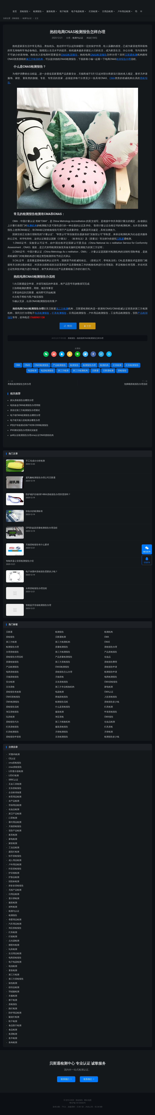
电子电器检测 (77, 11)
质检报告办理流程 (14, 657)
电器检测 (32, 371)
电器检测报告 (42, 313)
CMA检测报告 (12, 702)
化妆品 (107, 657)
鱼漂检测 (13, 1034)
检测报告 (37, 11)
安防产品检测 (15, 831)
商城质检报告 (61, 697)
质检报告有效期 (13, 692)
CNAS (93, 55)
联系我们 (66, 1080)
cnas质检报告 (15, 768)
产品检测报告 (59, 366)
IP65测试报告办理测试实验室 (24, 431)
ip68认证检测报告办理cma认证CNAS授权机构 (32, 436)
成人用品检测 (15, 861)
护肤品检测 (14, 878)
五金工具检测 (15, 784)
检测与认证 (27, 19)
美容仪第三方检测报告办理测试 (25, 411)
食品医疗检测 (15, 1026)
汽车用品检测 (15, 924)
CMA (112, 78)
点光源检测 (14, 941)
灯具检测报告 (59, 313)
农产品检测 (14, 801)
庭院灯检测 (14, 852)
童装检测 (13, 971)
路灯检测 (13, 1009)
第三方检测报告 (62, 652)
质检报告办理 (110, 647)
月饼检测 (108, 732)
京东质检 (10, 687)
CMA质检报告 (110, 682)
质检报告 (77, 4)
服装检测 (50, 11)
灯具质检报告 (12, 727)
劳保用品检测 (15, 806)
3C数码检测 (14, 755)
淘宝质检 (59, 717)
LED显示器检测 (16, 772)
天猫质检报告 (12, 677)
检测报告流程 (61, 702)
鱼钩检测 (13, 1043)
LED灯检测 (14, 776)
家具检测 (13, 835)
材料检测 (13, 907)
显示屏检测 (14, 899)
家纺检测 (13, 844)
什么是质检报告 (62, 707)
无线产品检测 (15, 890)
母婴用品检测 (15, 920)
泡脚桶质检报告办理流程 (135, 385)
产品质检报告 (110, 652)
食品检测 (13, 1030)
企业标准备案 (15, 793)
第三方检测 (62, 309)
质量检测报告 (61, 647)
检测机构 (32, 226)
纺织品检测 (14, 988)
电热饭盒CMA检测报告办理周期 (25, 406)
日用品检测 (107, 11)
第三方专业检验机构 (64, 687)
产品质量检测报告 (63, 657)
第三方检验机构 (62, 722)
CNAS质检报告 (13, 697)
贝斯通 (120, 239)
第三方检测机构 (34, 59)
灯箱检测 (13, 937)
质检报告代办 (12, 722)
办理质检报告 (12, 652)
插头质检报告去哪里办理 (21, 401)
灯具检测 (93, 11)
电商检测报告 (110, 677)
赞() (68, 326)
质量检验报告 (12, 662)
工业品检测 (14, 848)
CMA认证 (108, 692)
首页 (15, 11)
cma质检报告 (15, 763)
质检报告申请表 (13, 737)
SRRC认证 (13, 780)
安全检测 (10, 682)
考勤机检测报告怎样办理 (19, 385)
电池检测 (13, 967)
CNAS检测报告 (69, 55)
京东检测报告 (61, 737)
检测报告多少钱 (111, 737)
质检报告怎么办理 (63, 672)
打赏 (87, 326)
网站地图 (87, 1101)
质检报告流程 (12, 707)
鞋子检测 (64, 11)
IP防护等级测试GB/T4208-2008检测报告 (29, 426)
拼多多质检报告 (16, 886)
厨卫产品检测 (15, 814)
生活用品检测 (15, 954)
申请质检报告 (110, 712)
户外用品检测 (124, 11)
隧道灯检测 (14, 1017)
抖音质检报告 (15, 869)
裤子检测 (13, 1001)
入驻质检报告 (110, 697)
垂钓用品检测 (15, 823)
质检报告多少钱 (111, 702)
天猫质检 (59, 677)
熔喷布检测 (14, 945)
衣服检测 (13, 996)
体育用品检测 (15, 797)
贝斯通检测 (131, 55)
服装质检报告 (61, 727)
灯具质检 (108, 727)
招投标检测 (14, 882)
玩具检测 (10, 717)
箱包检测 (13, 984)
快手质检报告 (15, 857)
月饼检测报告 (61, 732)
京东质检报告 (61, 682)
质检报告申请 (110, 667)
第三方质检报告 (62, 662)
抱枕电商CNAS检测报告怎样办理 (77, 32)
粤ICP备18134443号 (77, 1104)
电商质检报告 (12, 672)
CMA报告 (108, 717)
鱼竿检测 (13, 1039)
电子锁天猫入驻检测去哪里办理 (25, 421)
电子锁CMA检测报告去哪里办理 (25, 416)
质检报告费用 (110, 662)
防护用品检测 (15, 1013)
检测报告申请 (110, 672)
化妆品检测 (109, 722)
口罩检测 (13, 818)
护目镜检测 (14, 873)
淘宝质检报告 (12, 712)
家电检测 (108, 687)
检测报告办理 (123, 59)
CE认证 (12, 759)
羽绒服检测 (14, 992)
